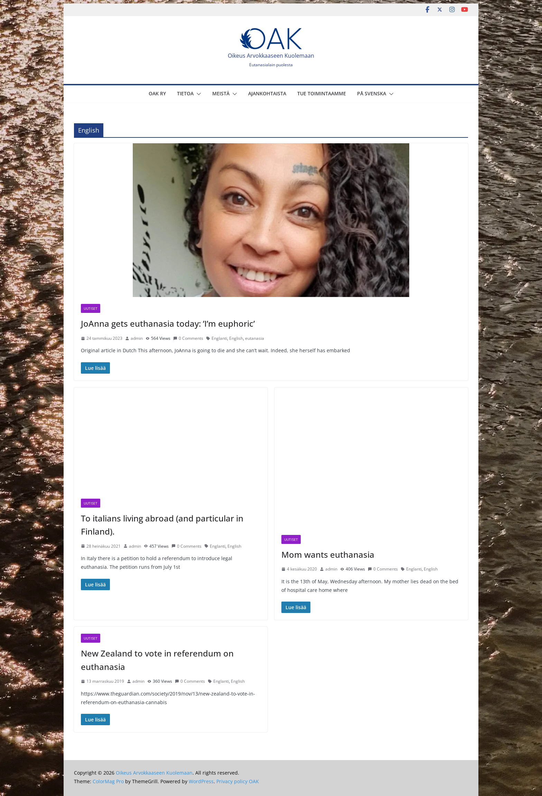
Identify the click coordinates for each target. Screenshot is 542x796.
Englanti (219, 338)
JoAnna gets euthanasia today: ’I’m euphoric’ (168, 323)
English (236, 338)
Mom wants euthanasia (327, 554)
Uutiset (90, 308)
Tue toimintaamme (321, 93)
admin (137, 338)
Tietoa (185, 93)
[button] (197, 94)
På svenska (371, 93)
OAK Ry (157, 93)
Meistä (221, 93)
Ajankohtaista (267, 93)
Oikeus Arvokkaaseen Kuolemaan (271, 55)
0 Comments (188, 338)
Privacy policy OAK (237, 781)
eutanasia (254, 338)
